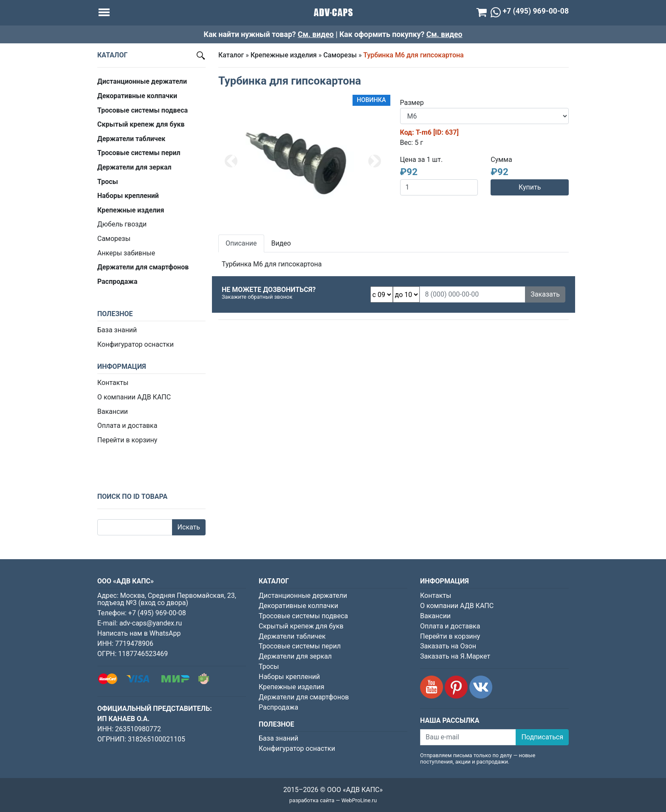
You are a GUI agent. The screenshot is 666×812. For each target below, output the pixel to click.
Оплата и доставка (127, 426)
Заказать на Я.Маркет (455, 656)
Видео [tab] (281, 243)
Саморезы (113, 239)
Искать (189, 527)
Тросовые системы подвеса (303, 616)
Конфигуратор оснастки (135, 344)
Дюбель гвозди (122, 224)
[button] (231, 161)
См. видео (316, 34)
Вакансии (112, 411)
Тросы (269, 666)
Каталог (231, 55)
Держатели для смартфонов (304, 697)
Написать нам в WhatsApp (139, 633)
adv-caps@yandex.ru (150, 623)
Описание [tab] (241, 243)
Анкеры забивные (126, 253)
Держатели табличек (292, 636)
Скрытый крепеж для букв (301, 626)
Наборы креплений (289, 677)
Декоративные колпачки (298, 606)
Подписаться (542, 737)
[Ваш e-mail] (468, 737)
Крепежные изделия (284, 55)
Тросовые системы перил (300, 646)
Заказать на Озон (448, 646)
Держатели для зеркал (295, 656)
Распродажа (278, 707)
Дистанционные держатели (303, 595)
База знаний (117, 330)
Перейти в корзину (127, 440)
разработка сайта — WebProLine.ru (333, 800)
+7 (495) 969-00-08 (157, 613)
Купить (530, 187)
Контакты (112, 383)
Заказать (545, 294)
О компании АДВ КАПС (134, 397)
